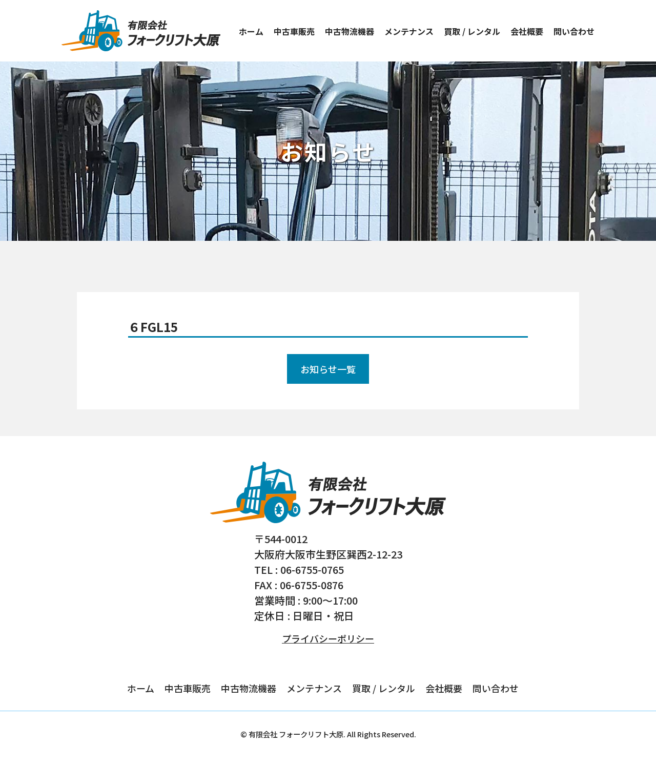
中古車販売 (294, 31)
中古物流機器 (349, 31)
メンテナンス (409, 31)
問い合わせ (574, 31)
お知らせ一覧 (328, 369)
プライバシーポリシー (328, 638)
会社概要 (526, 31)
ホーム (251, 31)
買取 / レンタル (472, 31)
